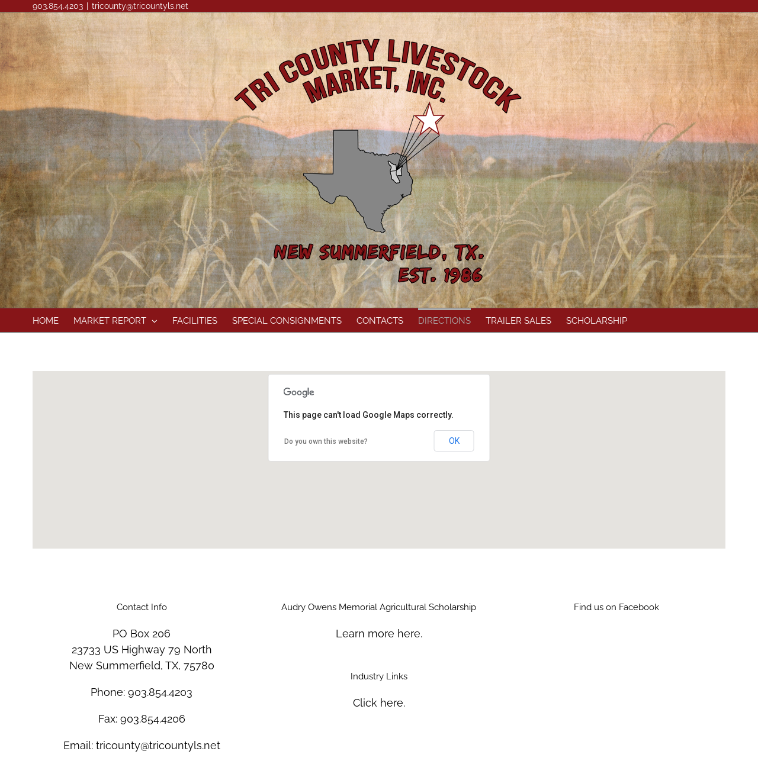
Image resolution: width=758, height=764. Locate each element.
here (408, 633)
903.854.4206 (152, 719)
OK (454, 441)
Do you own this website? (326, 441)
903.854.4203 (160, 692)
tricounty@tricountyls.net (140, 6)
